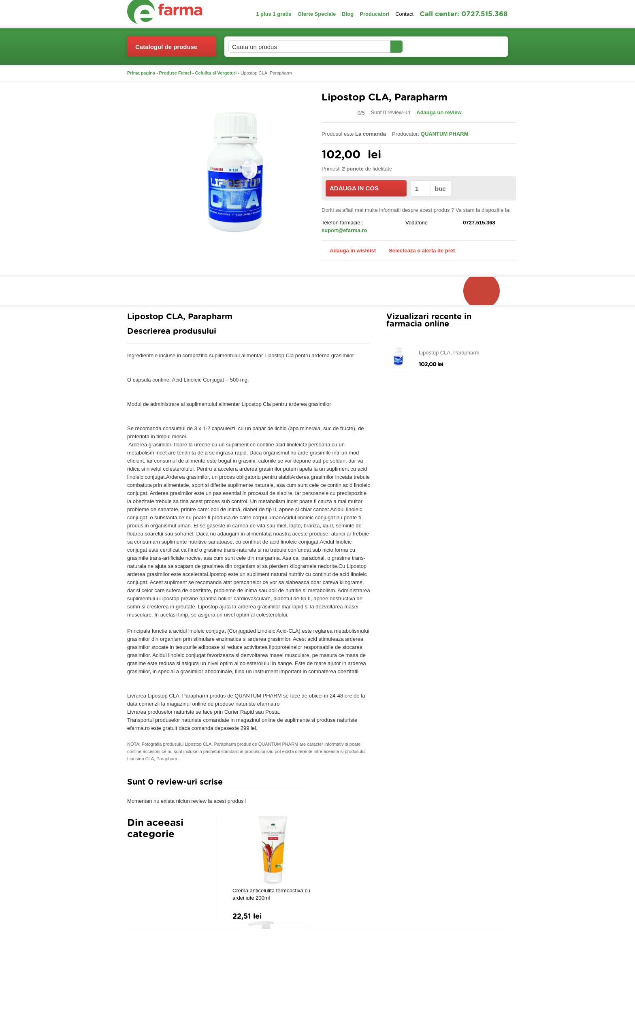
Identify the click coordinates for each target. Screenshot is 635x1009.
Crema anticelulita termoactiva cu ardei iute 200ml (271, 894)
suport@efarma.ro (344, 230)
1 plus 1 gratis (273, 14)
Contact (404, 14)
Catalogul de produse (166, 50)
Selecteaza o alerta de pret (418, 250)
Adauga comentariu (341, 784)
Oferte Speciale (317, 14)
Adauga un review (438, 112)
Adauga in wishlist (349, 250)
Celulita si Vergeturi (216, 72)
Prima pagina (141, 72)
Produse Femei (175, 72)
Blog (348, 14)
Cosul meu (480, 46)
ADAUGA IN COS (365, 188)
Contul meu (430, 46)
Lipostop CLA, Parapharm (449, 353)
